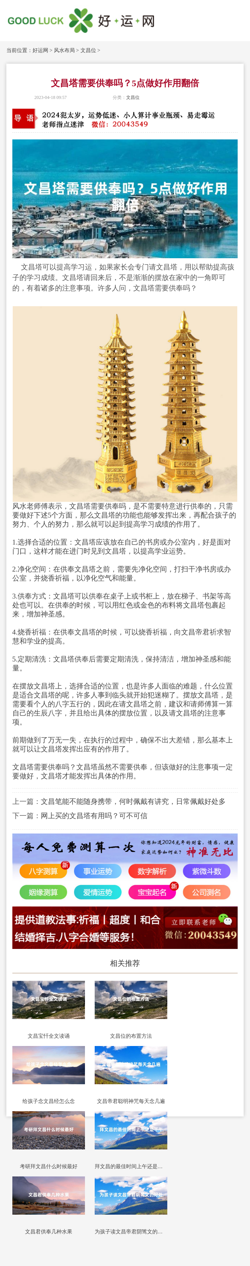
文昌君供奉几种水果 (48, 1232)
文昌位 (88, 50)
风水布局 (64, 50)
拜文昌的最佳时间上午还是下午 (131, 1166)
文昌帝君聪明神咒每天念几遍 (131, 1101)
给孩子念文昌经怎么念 (48, 1101)
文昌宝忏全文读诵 (49, 1036)
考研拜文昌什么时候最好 (48, 1166)
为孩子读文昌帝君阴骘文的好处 (131, 1232)
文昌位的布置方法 (131, 1036)
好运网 (40, 50)
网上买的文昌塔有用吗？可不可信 (94, 816)
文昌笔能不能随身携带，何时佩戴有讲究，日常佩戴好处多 (133, 801)
